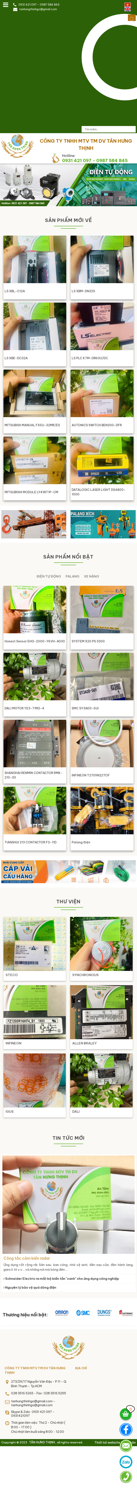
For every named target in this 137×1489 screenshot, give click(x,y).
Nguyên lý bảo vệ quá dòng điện (29, 1287)
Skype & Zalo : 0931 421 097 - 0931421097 (33, 1414)
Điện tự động (49, 576)
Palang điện (81, 842)
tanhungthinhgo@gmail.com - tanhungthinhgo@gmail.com (33, 1403)
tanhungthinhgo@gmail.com (38, 9)
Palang (72, 576)
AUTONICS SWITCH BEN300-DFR (97, 425)
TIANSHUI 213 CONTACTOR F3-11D (30, 842)
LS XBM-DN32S (83, 291)
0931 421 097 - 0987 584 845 (39, 4)
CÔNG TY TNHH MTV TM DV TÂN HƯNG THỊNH (35, 1370)
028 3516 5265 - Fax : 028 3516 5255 (38, 1393)
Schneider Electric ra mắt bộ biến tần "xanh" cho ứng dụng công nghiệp (61, 1279)
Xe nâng (91, 576)
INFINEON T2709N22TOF (91, 775)
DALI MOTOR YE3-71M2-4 (24, 708)
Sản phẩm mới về (68, 220)
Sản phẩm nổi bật (68, 557)
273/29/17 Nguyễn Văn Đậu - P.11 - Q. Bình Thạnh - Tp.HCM (39, 1384)
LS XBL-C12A (15, 291)
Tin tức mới (68, 1138)
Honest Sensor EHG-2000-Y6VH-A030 (35, 641)
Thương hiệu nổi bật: (25, 1315)
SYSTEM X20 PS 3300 (88, 641)
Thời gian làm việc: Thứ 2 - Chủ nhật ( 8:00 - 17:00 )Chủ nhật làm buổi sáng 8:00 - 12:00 (38, 1427)
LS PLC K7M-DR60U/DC (90, 358)
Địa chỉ (81, 1368)
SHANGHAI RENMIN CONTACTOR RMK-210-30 (34, 775)
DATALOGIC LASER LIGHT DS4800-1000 (99, 492)
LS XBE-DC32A (16, 358)
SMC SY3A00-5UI (85, 708)
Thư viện (68, 902)
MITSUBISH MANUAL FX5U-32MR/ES (32, 425)
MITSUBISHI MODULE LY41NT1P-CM (31, 492)
